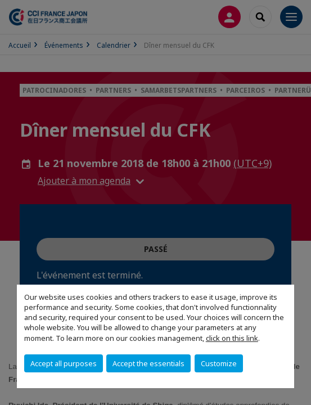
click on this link (232, 338)
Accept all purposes (63, 363)
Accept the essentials (148, 363)
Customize (219, 363)
